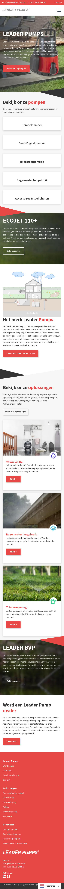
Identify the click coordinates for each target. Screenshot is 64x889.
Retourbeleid (8, 885)
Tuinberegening (10, 811)
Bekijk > (13, 478)
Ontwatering (8, 797)
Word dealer (8, 765)
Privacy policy (19, 885)
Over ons (58, 2)
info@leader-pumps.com (15, 2)
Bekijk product (14, 251)
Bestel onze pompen (16, 68)
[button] (59, 10)
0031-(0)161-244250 (37, 2)
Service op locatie (11, 775)
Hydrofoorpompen (11, 838)
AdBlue (6, 807)
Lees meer (11, 741)
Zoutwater (7, 816)
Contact (6, 779)
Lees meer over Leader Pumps (21, 353)
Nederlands (47, 886)
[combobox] (49, 886)
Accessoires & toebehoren (15, 843)
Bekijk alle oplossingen (15, 411)
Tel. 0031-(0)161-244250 (13, 866)
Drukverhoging (9, 802)
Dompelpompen (10, 829)
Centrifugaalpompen (12, 834)
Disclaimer (29, 885)
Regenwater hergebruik (13, 793)
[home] (16, 10)
